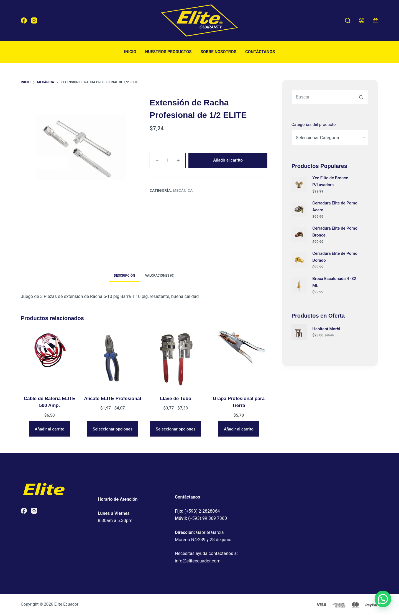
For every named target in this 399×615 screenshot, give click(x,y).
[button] (383, 599)
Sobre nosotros (218, 51)
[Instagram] (34, 20)
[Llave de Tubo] (175, 359)
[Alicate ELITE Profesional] (113, 359)
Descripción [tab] (124, 275)
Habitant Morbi (326, 328)
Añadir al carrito (228, 160)
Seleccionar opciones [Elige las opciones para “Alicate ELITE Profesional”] (112, 429)
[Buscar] (348, 20)
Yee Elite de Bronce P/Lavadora (330, 181)
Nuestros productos (168, 51)
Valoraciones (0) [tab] (160, 275)
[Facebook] (24, 20)
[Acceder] (361, 20)
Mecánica (183, 190)
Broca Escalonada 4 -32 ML (334, 282)
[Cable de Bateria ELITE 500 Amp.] (49, 359)
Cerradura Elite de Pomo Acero (334, 206)
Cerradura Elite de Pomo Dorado (334, 257)
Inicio (130, 51)
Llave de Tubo (175, 398)
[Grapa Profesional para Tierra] (239, 359)
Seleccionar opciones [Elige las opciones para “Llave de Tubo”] (176, 429)
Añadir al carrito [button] (49, 429)
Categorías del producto (313, 124)
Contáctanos (260, 51)
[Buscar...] (322, 97)
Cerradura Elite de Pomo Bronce (334, 232)
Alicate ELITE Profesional (112, 398)
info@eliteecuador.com (198, 561)
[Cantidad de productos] (168, 160)
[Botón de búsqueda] (361, 97)
